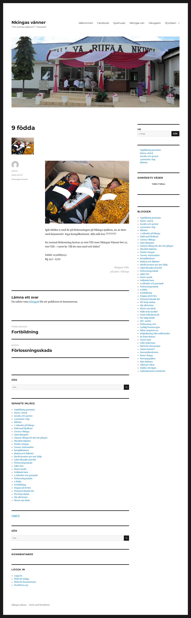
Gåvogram (155, 23)
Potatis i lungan (21, 444)
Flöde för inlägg (21, 579)
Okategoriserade (19, 179)
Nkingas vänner (28, 22)
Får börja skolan (21, 494)
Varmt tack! (145, 340)
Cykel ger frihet (147, 365)
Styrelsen (170, 23)
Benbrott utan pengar (150, 346)
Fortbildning (20, 484)
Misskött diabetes (22, 441)
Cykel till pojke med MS (25, 459)
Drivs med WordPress (39, 605)
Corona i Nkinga (21, 431)
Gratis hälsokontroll (149, 315)
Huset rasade (20, 469)
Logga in (15, 515)
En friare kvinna (147, 336)
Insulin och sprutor (23, 416)
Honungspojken (147, 358)
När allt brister (21, 497)
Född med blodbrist (23, 428)
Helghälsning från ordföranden (155, 333)
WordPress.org (21, 585)
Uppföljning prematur (24, 409)
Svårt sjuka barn (147, 343)
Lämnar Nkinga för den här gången (30, 438)
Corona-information (24, 447)
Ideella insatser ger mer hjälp (28, 456)
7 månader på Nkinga (24, 425)
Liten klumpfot (21, 434)
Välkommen (85, 23)
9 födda (17, 481)
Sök (139, 129)
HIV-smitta (145, 321)
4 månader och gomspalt (26, 475)
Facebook (103, 23)
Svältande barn (21, 472)
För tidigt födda (147, 318)
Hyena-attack (20, 413)
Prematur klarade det (24, 491)
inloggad (34, 301)
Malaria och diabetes (24, 453)
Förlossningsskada (23, 463)
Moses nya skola (22, 500)
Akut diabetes (146, 361)
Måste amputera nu (149, 330)
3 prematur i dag (21, 419)
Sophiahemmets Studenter (152, 371)
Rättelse (18, 422)
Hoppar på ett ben (22, 488)
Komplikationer (21, 450)
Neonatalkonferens (149, 352)
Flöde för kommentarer (25, 582)
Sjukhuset (119, 23)
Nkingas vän (137, 23)
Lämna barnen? (147, 349)
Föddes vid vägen (148, 368)
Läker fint (18, 466)
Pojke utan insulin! (149, 311)
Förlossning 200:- (148, 324)
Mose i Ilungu (146, 355)
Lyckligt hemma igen (150, 327)
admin (14, 171)
